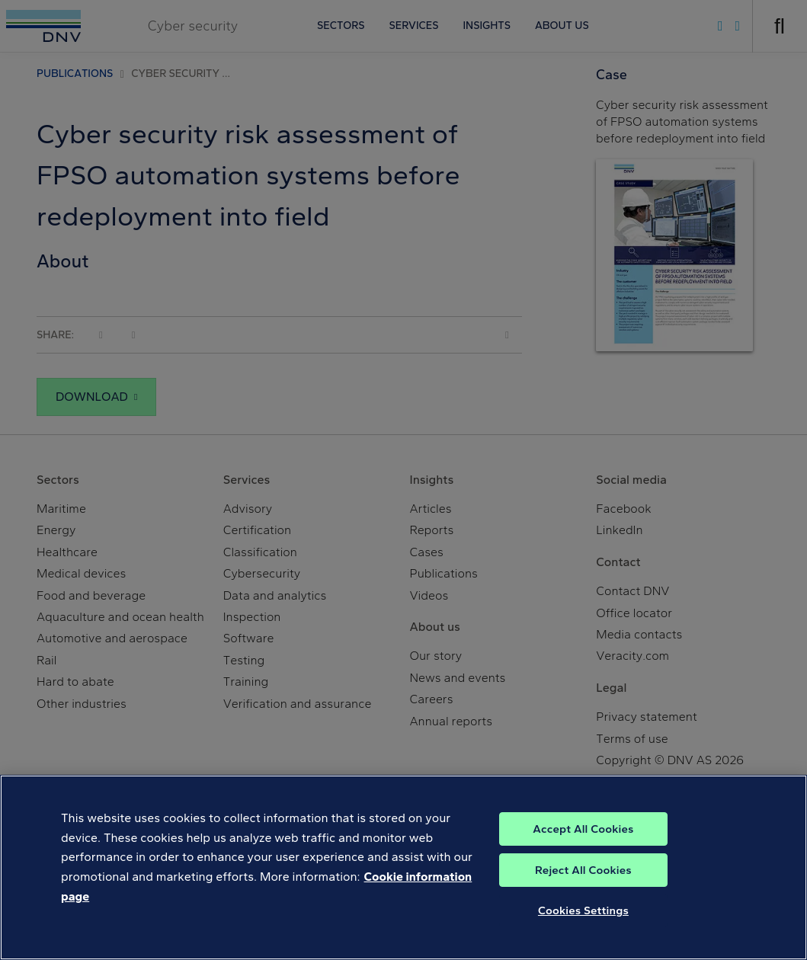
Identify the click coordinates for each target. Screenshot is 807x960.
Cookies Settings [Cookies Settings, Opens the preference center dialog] (583, 926)
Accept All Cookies (583, 845)
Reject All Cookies (583, 886)
